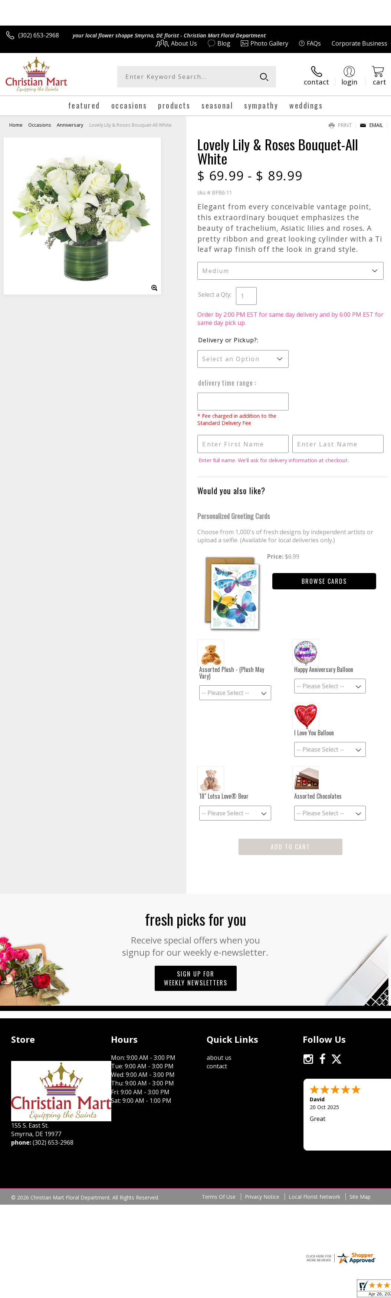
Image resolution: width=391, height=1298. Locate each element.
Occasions (39, 125)
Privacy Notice (262, 1196)
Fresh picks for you (196, 933)
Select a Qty (214, 294)
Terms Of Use (219, 1196)
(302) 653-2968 (38, 35)
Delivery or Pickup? (227, 340)
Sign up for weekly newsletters (195, 978)
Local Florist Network (314, 1196)
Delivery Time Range (226, 382)
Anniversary (70, 125)
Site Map (360, 1196)
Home (16, 125)
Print (340, 125)
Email (371, 125)
